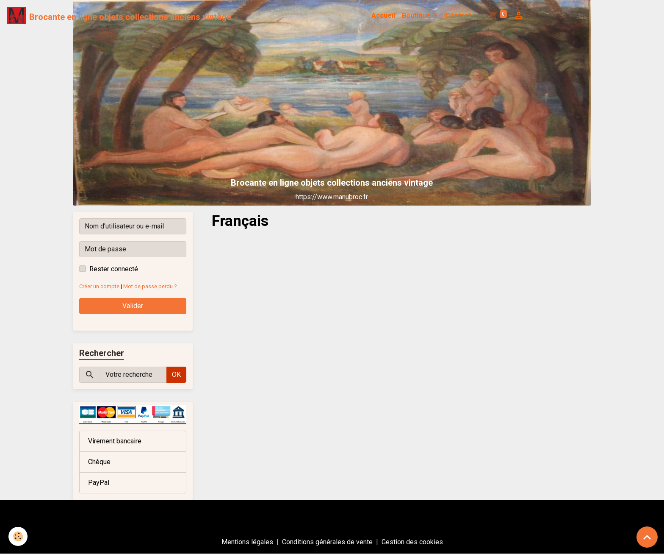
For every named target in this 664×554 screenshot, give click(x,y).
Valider (132, 306)
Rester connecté (113, 269)
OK (176, 374)
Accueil (383, 15)
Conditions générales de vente (327, 542)
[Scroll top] (647, 537)
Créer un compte (99, 286)
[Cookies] (18, 536)
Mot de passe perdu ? (150, 286)
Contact (458, 15)
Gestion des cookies (412, 542)
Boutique (417, 15)
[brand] (119, 15)
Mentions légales (247, 542)
